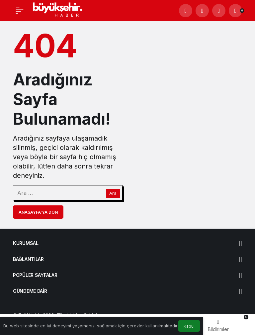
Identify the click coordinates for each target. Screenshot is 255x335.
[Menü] (19, 10)
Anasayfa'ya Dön (38, 212)
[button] (202, 10)
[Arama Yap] (185, 10)
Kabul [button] (189, 326)
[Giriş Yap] (218, 10)
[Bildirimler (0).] (235, 10)
